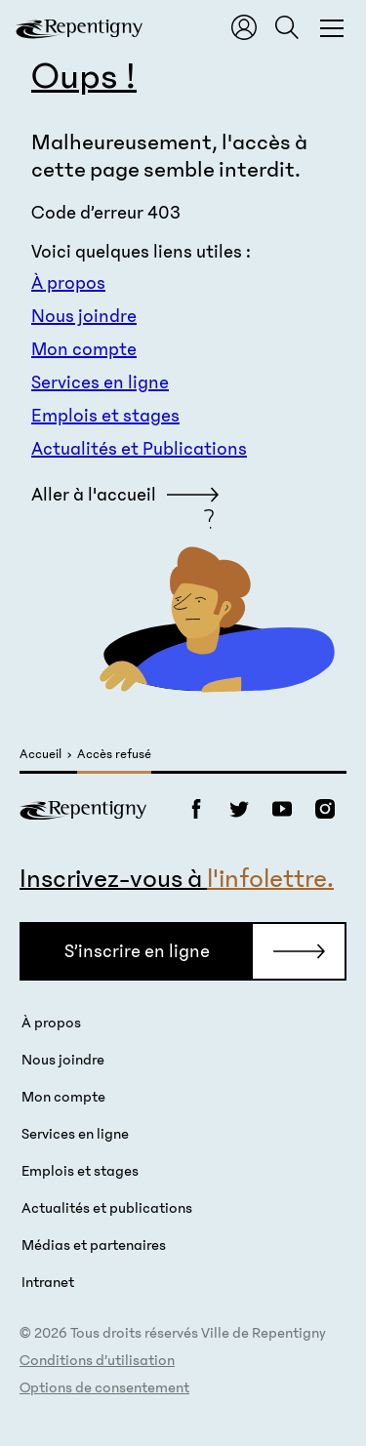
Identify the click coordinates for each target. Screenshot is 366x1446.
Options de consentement (104, 1387)
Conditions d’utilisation (97, 1360)
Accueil (40, 754)
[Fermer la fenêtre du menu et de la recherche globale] (331, 27)
